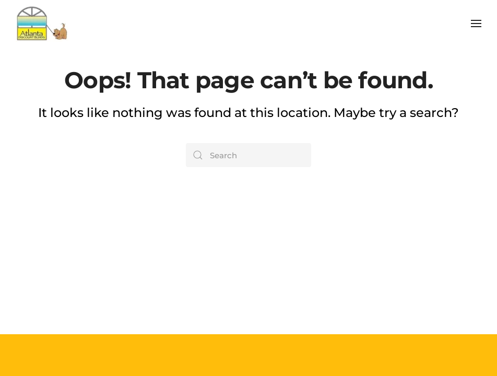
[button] (476, 23)
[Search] (248, 155)
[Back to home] (42, 23)
